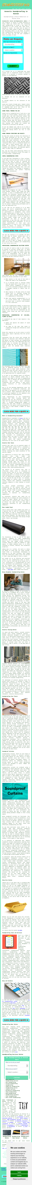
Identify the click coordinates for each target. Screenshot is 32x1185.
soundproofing (9, 25)
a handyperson (24, 1125)
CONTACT (23, 8)
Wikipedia (22, 1008)
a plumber (10, 1122)
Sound (3, 94)
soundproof (5, 841)
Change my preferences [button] (19, 1179)
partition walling (7, 1118)
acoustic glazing (7, 691)
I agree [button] (19, 1172)
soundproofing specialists (9, 430)
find (7, 1026)
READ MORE (10, 569)
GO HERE (20, 930)
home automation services (14, 1119)
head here (13, 1002)
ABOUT (20, 8)
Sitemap (3, 1168)
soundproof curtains (11, 816)
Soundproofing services (23, 1039)
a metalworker (11, 1126)
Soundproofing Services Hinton (12, 1054)
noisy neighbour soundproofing (20, 967)
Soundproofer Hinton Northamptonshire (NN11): (15, 21)
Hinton (21, 418)
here (14, 1008)
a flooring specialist (21, 1120)
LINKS (16, 8)
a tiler (25, 1126)
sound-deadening (19, 464)
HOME (13, 8)
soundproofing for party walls (11, 958)
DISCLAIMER (28, 8)
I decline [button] (19, 1175)
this (23, 1005)
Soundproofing (6, 418)
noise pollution (7, 1046)
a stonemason (10, 1125)
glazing (10, 663)
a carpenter (20, 1116)
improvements (5, 1104)
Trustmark (27, 1015)
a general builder (22, 1123)
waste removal (24, 1118)
